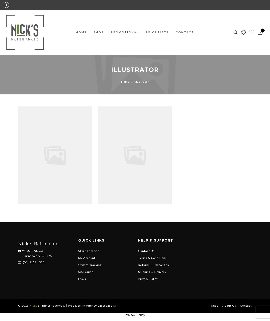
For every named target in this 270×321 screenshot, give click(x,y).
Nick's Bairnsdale (38, 243)
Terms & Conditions (152, 258)
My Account (86, 258)
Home (81, 32)
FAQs (82, 278)
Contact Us (146, 251)
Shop (99, 32)
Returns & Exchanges (153, 265)
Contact (185, 32)
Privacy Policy (148, 278)
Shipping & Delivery (152, 271)
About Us (229, 305)
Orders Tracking (90, 265)
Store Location (88, 251)
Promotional (125, 32)
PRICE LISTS (157, 32)
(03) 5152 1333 (34, 262)
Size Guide (85, 271)
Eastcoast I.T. (107, 305)
